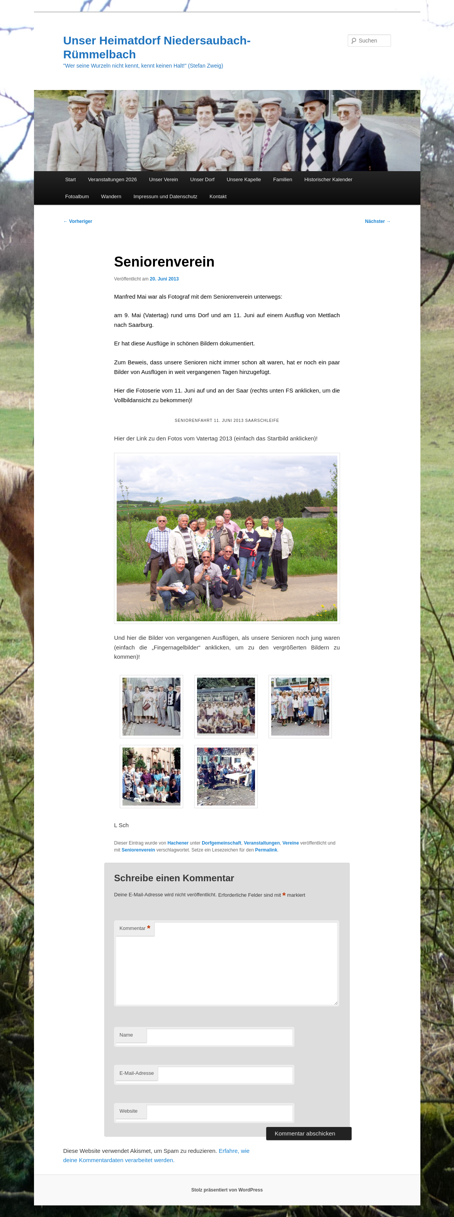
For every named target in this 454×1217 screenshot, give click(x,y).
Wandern (111, 196)
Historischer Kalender (328, 179)
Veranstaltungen (262, 843)
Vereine (290, 843)
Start (70, 179)
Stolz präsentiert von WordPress (227, 1190)
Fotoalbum (77, 196)
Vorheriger (77, 221)
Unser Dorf (202, 179)
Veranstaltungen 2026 (112, 179)
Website (128, 1111)
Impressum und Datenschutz (165, 196)
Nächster (378, 221)
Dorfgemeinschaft (221, 843)
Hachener (178, 843)
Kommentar (134, 928)
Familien (282, 179)
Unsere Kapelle (244, 179)
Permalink (266, 850)
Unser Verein (163, 179)
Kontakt (217, 196)
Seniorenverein (138, 850)
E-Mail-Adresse (136, 1073)
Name (126, 1035)
